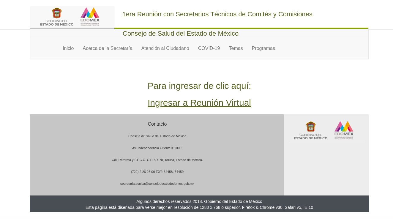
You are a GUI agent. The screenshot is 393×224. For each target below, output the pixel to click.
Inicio (68, 48)
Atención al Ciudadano (165, 48)
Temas (236, 48)
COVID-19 (209, 48)
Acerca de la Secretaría (107, 48)
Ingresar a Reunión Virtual (199, 103)
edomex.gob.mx (182, 183)
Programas (263, 48)
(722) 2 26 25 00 (143, 171)
